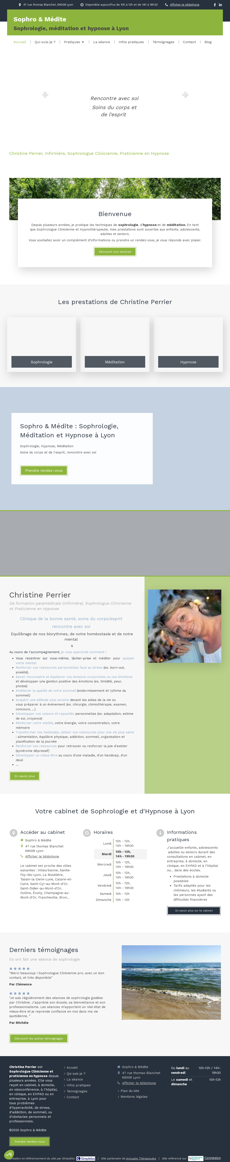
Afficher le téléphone (184, 4)
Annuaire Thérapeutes (141, 1158)
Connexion (213, 1158)
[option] (115, 94)
